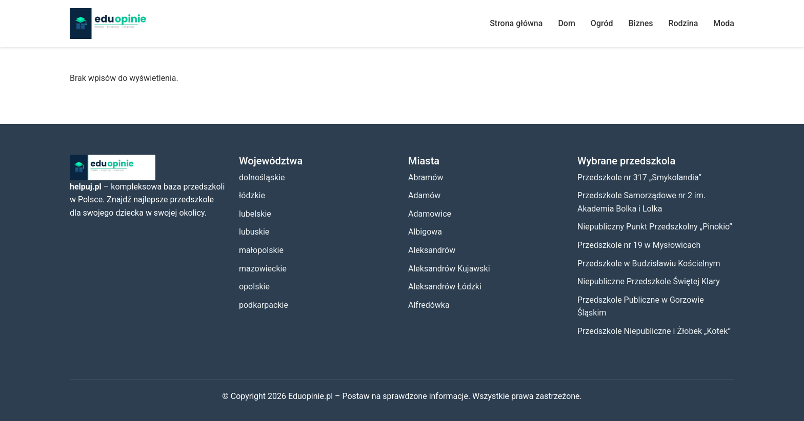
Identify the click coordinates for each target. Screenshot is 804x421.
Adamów (424, 195)
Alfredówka (429, 305)
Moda (723, 23)
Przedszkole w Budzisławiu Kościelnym (648, 263)
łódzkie (252, 195)
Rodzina (683, 23)
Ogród (602, 23)
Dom (566, 23)
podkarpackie (263, 305)
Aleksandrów (431, 250)
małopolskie (261, 250)
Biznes (641, 23)
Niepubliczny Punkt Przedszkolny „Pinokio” (654, 226)
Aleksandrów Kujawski (449, 268)
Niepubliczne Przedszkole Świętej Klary (648, 281)
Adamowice (429, 214)
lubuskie (254, 232)
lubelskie (255, 214)
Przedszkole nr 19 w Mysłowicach (638, 245)
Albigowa (425, 232)
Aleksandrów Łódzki (444, 286)
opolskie (254, 286)
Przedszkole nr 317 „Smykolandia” (639, 177)
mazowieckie (263, 268)
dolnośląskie (262, 177)
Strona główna (516, 23)
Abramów (425, 177)
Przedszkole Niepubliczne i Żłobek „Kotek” (654, 331)
